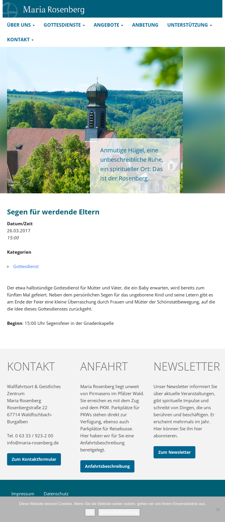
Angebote (108, 25)
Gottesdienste (64, 25)
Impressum (22, 494)
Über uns (21, 25)
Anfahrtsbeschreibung (107, 466)
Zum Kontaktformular (34, 459)
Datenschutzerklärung (118, 512)
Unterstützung (189, 25)
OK (90, 512)
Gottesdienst (26, 266)
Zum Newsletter (174, 452)
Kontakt (20, 39)
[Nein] (218, 509)
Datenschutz (56, 494)
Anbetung (145, 25)
